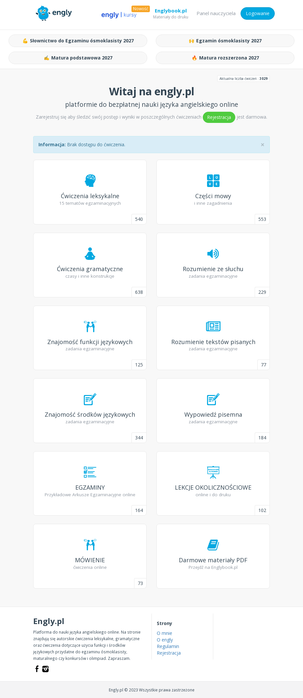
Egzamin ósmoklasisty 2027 (225, 40)
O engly (165, 640)
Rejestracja (219, 117)
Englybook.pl (170, 11)
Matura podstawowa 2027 (78, 58)
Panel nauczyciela (216, 13)
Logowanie (257, 13)
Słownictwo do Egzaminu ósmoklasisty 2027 (78, 40)
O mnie (164, 633)
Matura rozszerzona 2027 (225, 58)
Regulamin (168, 646)
